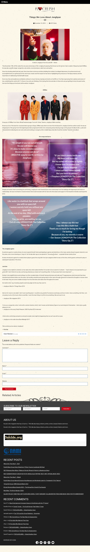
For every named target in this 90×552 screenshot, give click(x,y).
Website (4, 381)
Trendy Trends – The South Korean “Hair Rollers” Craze (28, 506)
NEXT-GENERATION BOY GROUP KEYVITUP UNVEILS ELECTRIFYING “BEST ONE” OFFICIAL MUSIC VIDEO (32, 474)
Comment (5, 348)
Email (4, 373)
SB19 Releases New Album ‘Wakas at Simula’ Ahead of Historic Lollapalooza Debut (26, 470)
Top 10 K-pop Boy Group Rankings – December (27, 513)
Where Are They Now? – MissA (12, 477)
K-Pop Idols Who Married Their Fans (19, 520)
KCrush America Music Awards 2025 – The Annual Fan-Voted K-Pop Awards (25, 487)
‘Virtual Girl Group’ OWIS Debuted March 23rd (16, 484)
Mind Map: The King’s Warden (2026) (14, 490)
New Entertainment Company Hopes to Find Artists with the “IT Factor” (29, 503)
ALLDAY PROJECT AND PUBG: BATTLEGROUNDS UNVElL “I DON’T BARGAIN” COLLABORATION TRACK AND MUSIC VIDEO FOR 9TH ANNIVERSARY (44, 494)
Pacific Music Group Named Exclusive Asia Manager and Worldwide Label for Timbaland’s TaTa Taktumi (32, 480)
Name (4, 366)
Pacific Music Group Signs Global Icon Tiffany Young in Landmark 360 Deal (24, 467)
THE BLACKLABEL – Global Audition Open (24, 510)
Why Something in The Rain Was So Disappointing (23, 517)
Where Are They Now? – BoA (12, 463)
